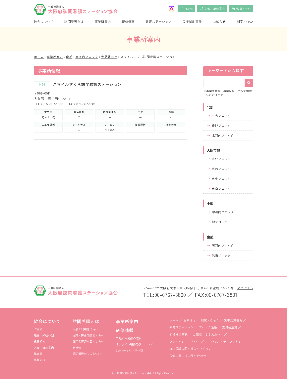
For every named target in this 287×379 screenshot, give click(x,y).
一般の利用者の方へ (85, 329)
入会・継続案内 (44, 348)
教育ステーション (158, 21)
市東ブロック (221, 178)
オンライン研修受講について (134, 344)
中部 (210, 203)
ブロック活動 (208, 327)
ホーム (39, 56)
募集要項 (39, 360)
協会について (43, 21)
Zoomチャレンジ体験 (129, 350)
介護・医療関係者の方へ (88, 335)
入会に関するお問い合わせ (187, 356)
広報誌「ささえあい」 (208, 334)
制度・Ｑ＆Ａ (210, 320)
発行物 (77, 348)
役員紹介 (39, 341)
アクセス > (245, 287)
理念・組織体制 (44, 335)
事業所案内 (103, 21)
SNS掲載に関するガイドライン (190, 348)
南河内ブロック (86, 56)
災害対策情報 (233, 320)
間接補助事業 (192, 21)
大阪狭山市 (109, 56)
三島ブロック (221, 115)
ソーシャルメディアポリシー (225, 341)
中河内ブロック (223, 211)
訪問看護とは (74, 21)
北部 (210, 107)
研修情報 (128, 21)
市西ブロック (221, 168)
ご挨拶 (38, 329)
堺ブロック (220, 221)
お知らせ (219, 21)
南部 (69, 56)
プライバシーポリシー (184, 341)
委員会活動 (229, 327)
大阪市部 (213, 150)
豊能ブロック (221, 125)
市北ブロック (221, 158)
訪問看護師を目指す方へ (88, 341)
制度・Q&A (245, 21)
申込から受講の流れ (129, 338)
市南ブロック (221, 188)
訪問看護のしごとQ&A (87, 354)
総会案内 (39, 354)
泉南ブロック (221, 255)
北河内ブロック (223, 135)
